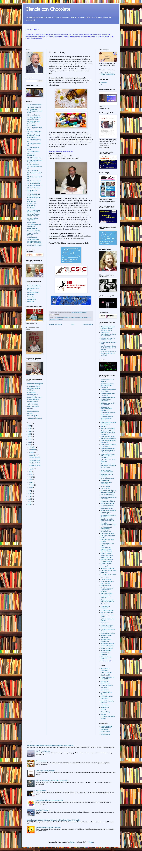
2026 (29, 426)
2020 (29, 436)
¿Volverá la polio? (106, 563)
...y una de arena (106, 579)
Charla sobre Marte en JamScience (108, 394)
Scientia (103, 714)
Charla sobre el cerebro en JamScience (108, 404)
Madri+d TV (104, 698)
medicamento (74, 317)
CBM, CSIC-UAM (106, 672)
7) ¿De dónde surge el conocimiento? (34, 225)
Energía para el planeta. (43, 751)
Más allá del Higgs (33, 399)
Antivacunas (104, 623)
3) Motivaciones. (32, 237)
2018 (29, 442)
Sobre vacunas (105, 486)
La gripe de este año (107, 610)
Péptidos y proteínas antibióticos (33, 389)
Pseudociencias (106, 468)
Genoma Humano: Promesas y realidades (48, 827)
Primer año (30, 301)
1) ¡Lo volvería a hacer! (34, 245)
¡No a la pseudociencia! (108, 428)
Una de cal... (105, 577)
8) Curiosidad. (31, 222)
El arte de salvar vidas (107, 503)
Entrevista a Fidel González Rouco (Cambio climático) (106, 549)
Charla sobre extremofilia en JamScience (108, 423)
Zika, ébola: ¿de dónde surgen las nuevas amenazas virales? (108, 328)
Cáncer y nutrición (106, 553)
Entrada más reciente (55, 324)
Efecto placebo (105, 488)
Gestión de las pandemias (105, 607)
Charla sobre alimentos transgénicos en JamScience (108, 399)
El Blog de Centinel (107, 685)
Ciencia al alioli (105, 675)
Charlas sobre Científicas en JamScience (108, 445)
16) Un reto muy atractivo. (32, 191)
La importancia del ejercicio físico (106, 528)
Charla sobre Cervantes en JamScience (108, 413)
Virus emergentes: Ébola (108, 510)
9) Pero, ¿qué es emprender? (32, 219)
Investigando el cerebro (108, 633)
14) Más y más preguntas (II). (31, 200)
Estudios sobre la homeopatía (106, 636)
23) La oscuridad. (32, 170)
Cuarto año (30, 294)
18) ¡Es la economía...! (34, 185)
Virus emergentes (32, 416)
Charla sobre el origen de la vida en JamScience (108, 491)
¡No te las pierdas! (34, 460)
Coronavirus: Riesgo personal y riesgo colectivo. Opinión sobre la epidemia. (50, 745)
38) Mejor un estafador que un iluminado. (34, 118)
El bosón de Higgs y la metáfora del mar (108, 339)
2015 (29, 493)
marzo (31, 482)
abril (30, 479)
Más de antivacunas (107, 612)
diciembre (32, 447)
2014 (29, 496)
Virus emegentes (106, 650)
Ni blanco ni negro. (35, 465)
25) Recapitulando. (33, 164)
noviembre (32, 449)
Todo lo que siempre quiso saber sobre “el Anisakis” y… (53, 780)
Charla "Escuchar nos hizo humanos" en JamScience (107, 385)
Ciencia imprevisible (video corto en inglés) (107, 520)
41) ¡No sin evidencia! (34, 107)
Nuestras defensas (33, 411)
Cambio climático (32, 401)
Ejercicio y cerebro (33, 406)
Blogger (91, 842)
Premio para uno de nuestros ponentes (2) (107, 600)
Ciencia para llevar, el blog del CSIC (107, 678)
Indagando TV (105, 687)
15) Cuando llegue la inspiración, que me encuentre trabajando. (34, 195)
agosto (31, 469)
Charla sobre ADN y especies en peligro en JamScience (108, 432)
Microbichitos (105, 705)
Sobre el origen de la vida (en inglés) (107, 582)
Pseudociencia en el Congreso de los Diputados (107, 589)
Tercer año (30, 297)
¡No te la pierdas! (34, 457)
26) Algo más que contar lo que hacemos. (34, 161)
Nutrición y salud (32, 394)
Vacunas (30, 409)
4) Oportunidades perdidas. (32, 234)
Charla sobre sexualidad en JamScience (108, 390)
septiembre (33, 455)
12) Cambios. (31, 208)
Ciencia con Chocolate (48, 9)
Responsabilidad (106, 585)
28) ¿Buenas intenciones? (31, 154)
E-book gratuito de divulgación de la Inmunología (106, 727)
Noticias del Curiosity (107, 506)
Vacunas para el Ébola (108, 501)
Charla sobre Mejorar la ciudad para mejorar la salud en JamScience (108, 450)
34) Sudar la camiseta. (34, 131)
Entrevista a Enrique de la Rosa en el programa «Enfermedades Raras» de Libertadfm (53, 820)
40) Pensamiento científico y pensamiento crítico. (34, 111)
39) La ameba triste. (33, 115)
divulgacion (59, 317)
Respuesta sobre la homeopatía (107, 475)
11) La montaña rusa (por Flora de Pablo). (33, 211)
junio (31, 474)
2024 (29, 431)
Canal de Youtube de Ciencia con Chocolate (108, 73)
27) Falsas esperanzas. (34, 158)
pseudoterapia (59, 319)
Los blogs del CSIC (107, 696)
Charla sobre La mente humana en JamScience (108, 464)
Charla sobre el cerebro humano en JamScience (108, 437)
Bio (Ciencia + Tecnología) (105, 669)
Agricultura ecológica (107, 568)
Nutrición (30, 413)
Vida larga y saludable (107, 643)
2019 (29, 439)
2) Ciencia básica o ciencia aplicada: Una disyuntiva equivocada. (34, 241)
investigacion (66, 317)
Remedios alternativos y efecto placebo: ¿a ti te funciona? (108, 353)
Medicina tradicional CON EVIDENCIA (107, 560)
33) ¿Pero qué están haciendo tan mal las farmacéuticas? (33, 135)
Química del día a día (107, 533)
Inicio (72, 324)
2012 (29, 501)
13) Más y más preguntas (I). (31, 204)
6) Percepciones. (32, 228)
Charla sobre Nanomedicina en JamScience (106, 482)
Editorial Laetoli (105, 734)
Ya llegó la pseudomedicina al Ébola (108, 524)
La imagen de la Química (108, 574)
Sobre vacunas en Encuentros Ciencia (107, 471)
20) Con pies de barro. (34, 181)
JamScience (104, 690)
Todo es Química (32, 404)
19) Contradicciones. (33, 183)
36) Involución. (31, 125)
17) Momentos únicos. (34, 188)
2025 (29, 428)
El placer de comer (41, 761)
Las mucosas (31, 392)
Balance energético (107, 508)
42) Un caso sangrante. (34, 104)
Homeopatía (104, 566)
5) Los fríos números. (33, 231)
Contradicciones (106, 531)
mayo (31, 477)
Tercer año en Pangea (34, 286)
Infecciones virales (106, 593)
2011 (29, 504)
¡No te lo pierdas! (41, 790)
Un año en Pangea (33, 292)
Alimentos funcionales (107, 495)
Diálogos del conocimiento (105, 682)
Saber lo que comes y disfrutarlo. (46, 771)
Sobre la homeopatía (107, 478)
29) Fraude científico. (33, 151)
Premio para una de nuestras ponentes (107, 556)
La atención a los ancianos (106, 596)
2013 (29, 499)
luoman (72, 842)
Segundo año (31, 299)
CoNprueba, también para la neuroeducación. (49, 800)
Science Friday (105, 712)
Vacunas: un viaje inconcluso (106, 657)
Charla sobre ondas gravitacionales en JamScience (107, 418)
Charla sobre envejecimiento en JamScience (106, 408)
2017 (29, 444)
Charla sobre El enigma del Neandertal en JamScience (108, 455)
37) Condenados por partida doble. (33, 122)
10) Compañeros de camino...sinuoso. (33, 215)
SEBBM (103, 709)
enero (31, 487)
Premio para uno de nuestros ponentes (107, 626)
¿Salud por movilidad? (42, 810)
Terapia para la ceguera (34, 418)
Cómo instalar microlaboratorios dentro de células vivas (108, 334)
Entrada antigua (88, 324)
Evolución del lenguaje (34, 397)
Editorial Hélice (105, 732)
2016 (29, 491)
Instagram (104, 82)
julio (30, 471)
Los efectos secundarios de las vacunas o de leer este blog (108, 347)
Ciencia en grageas (107, 648)
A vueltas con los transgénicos (106, 640)
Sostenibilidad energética (35, 383)
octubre (31, 452)
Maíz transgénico (106, 513)
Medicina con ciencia (33, 386)
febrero (31, 485)
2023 (29, 434)
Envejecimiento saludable (105, 653)
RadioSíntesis (105, 707)
